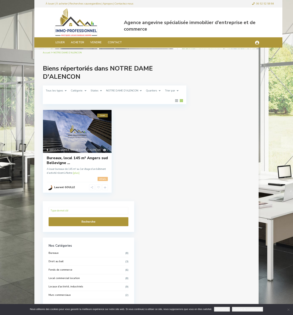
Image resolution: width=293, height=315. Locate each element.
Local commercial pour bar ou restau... (230, 246)
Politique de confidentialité (247, 309)
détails (102, 178)
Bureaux (203, 116)
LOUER (48, 42)
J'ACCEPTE (222, 309)
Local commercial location (213, 141)
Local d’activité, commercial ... (229, 229)
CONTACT (103, 42)
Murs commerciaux (209, 158)
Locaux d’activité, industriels (215, 150)
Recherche (221, 85)
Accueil (46, 52)
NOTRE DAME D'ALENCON (85, 150)
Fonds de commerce (209, 133)
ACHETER (65, 42)
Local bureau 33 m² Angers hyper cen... (231, 265)
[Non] (288, 309)
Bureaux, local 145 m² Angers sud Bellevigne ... (77, 160)
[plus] (76, 173)
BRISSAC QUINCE (59, 150)
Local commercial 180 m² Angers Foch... (230, 194)
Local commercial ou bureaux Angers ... (230, 213)
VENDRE (84, 42)
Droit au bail (205, 124)
